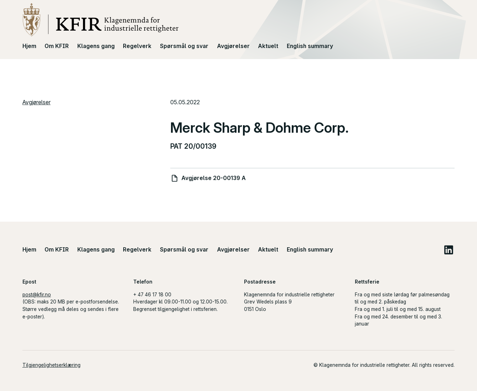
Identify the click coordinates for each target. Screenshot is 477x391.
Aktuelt (268, 46)
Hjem (29, 46)
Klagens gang (96, 46)
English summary (310, 46)
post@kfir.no (36, 294)
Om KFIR (57, 46)
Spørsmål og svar (184, 46)
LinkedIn (449, 249)
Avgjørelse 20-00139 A (213, 178)
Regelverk (137, 46)
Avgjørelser (233, 46)
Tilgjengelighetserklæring (51, 365)
